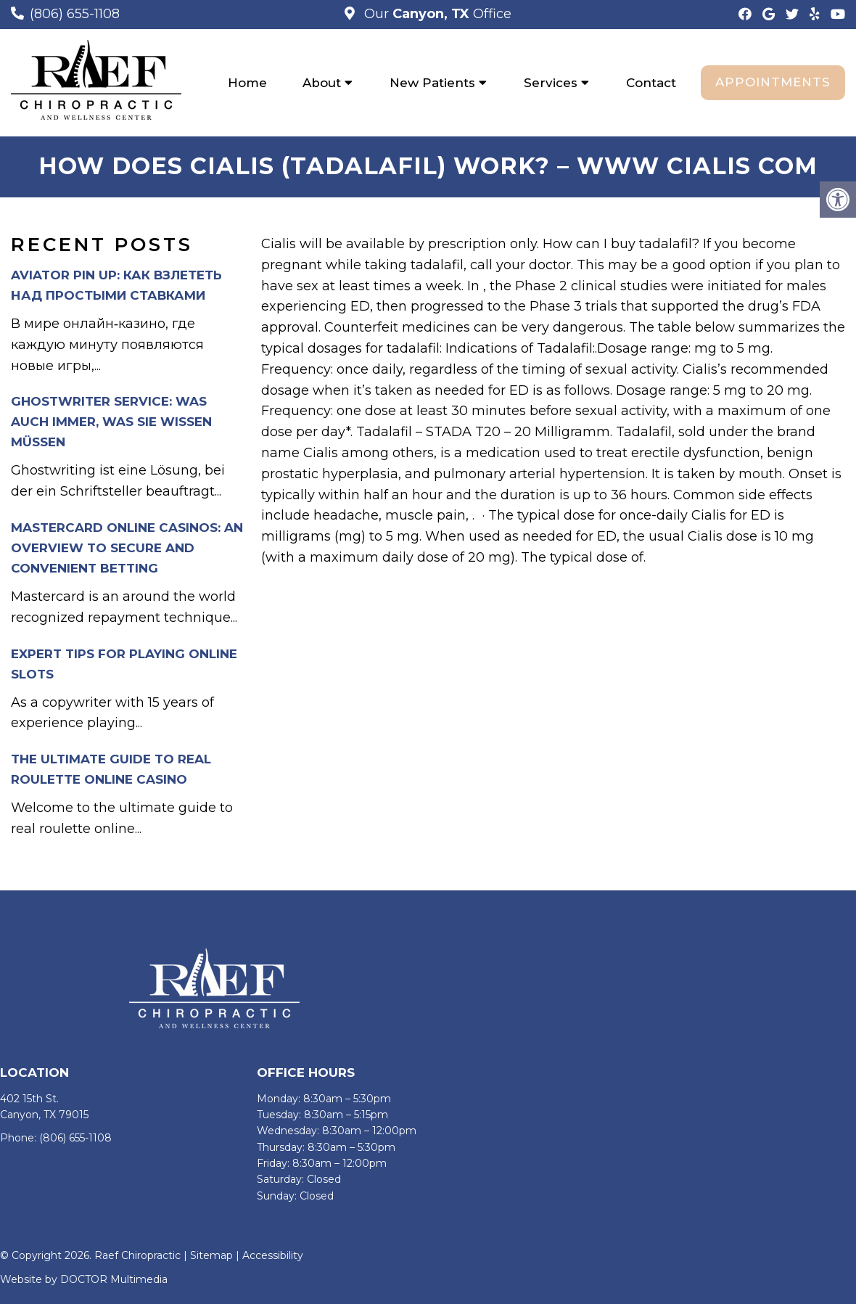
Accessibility (272, 1256)
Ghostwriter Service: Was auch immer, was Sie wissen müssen (111, 422)
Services (550, 82)
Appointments (773, 82)
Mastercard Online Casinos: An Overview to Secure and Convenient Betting (127, 548)
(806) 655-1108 (75, 14)
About (322, 82)
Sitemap (211, 1256)
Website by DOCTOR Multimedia (84, 1279)
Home (247, 82)
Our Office (436, 14)
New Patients (432, 82)
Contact (651, 82)
